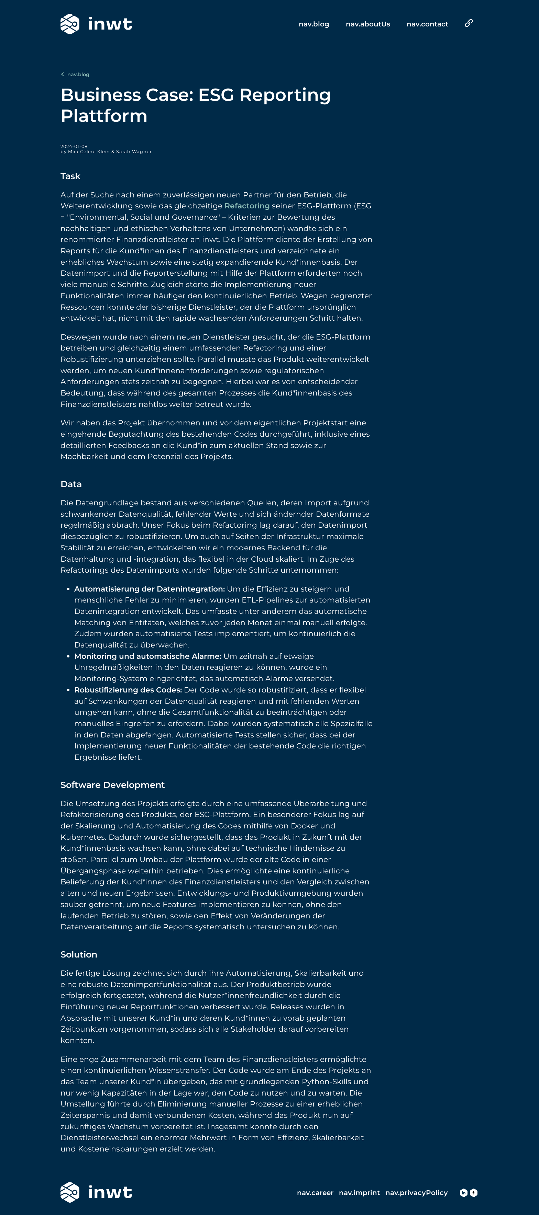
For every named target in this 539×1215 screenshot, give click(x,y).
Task (70, 176)
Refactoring (247, 205)
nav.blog (74, 74)
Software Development (112, 784)
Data (71, 484)
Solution (78, 954)
